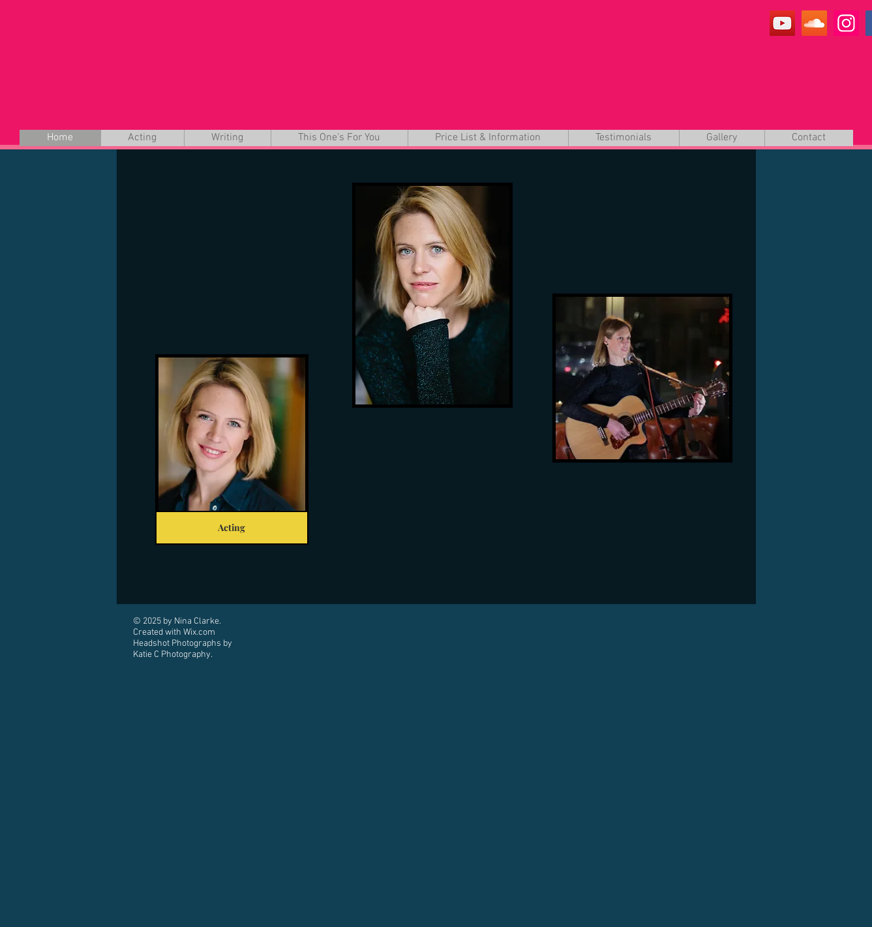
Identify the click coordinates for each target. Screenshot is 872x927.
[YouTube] (782, 23)
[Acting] (231, 528)
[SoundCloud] (814, 23)
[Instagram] (846, 23)
